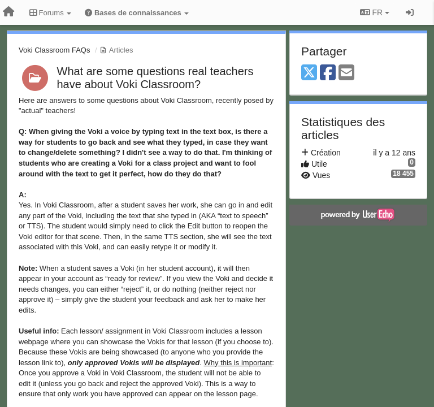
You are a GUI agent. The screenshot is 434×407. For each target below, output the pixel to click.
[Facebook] (328, 73)
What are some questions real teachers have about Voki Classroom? (155, 77)
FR (374, 12)
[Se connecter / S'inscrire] (410, 12)
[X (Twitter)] (309, 73)
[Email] (346, 73)
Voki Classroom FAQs (54, 50)
